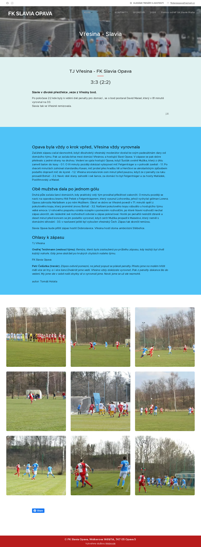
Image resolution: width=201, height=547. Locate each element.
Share (38, 510)
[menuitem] (168, 13)
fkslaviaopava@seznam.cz (182, 3)
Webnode (110, 543)
